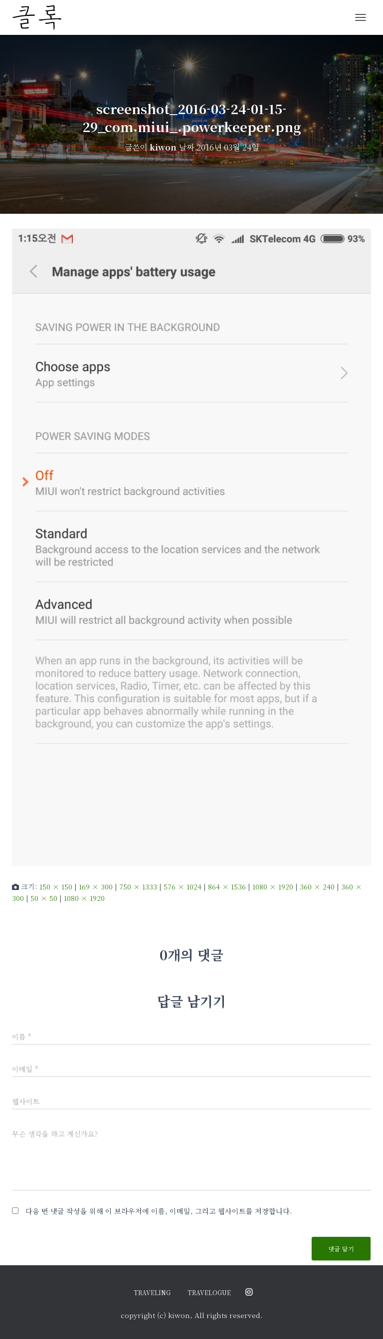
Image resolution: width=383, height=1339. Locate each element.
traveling (152, 1292)
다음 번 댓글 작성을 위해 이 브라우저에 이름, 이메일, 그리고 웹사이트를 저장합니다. (158, 1211)
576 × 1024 (182, 887)
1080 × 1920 (272, 887)
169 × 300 (96, 887)
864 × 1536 (227, 887)
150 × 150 (55, 887)
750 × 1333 (138, 887)
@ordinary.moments (248, 1292)
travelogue (209, 1292)
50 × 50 (43, 898)
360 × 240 (317, 887)
